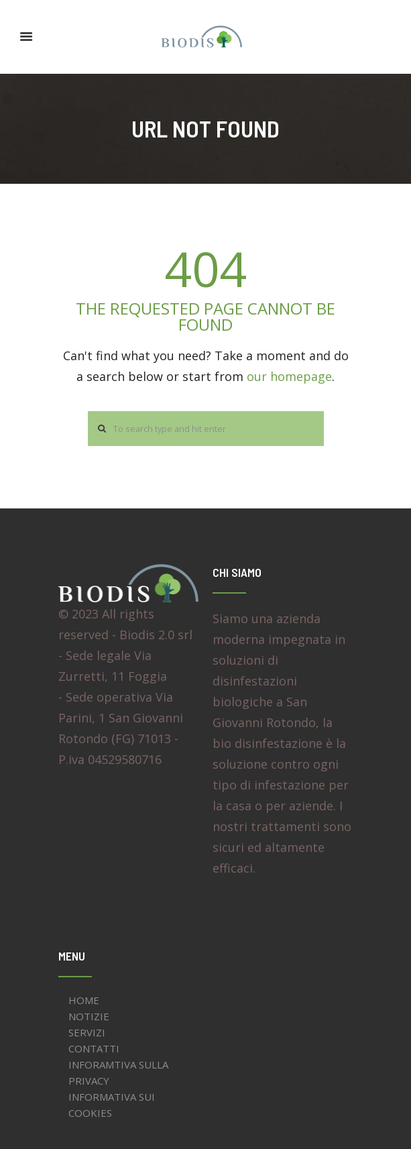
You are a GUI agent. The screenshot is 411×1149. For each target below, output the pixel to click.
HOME (83, 1000)
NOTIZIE (88, 1016)
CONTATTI (93, 1048)
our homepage (289, 376)
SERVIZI (86, 1032)
